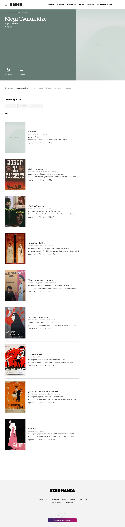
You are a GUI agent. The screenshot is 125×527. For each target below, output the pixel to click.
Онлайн (11, 106)
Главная (7, 12)
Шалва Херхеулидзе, (50, 288)
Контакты (83, 499)
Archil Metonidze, (49, 251)
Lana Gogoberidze (35, 140)
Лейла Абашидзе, (50, 140)
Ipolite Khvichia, (48, 214)
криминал (42, 360)
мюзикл (39, 211)
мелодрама (32, 248)
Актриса (8, 27)
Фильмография (22, 88)
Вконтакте (56, 502)
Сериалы (60, 4)
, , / (49, 248)
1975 (49, 171)
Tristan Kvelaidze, (61, 177)
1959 (52, 394)
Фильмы (51, 4)
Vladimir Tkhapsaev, (49, 436)
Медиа (81, 4)
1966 (48, 320)
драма (30, 137)
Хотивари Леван (34, 214)
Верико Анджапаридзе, (67, 325)
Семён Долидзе (34, 177)
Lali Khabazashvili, (63, 251)
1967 (45, 246)
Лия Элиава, (63, 140)
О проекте (43, 499)
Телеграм (69, 502)
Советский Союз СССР (56, 174)
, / (46, 174)
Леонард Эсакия (34, 251)
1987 (39, 134)
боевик (42, 174)
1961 (40, 357)
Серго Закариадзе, (50, 325)
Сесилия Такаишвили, (67, 288)
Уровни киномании (104, 4)
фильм (44, 134)
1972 (43, 208)
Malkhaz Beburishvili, (62, 362)
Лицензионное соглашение (63, 499)
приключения (33, 174)
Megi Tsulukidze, (48, 177)
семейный (48, 285)
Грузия (37, 137)
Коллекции (71, 4)
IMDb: (51, 143)
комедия (31, 211)
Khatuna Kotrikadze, (62, 214)
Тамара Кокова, (63, 436)
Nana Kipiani (74, 251)
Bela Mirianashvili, (64, 399)
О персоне (9, 88)
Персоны (14, 12)
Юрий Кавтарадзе (35, 362)
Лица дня (90, 4)
